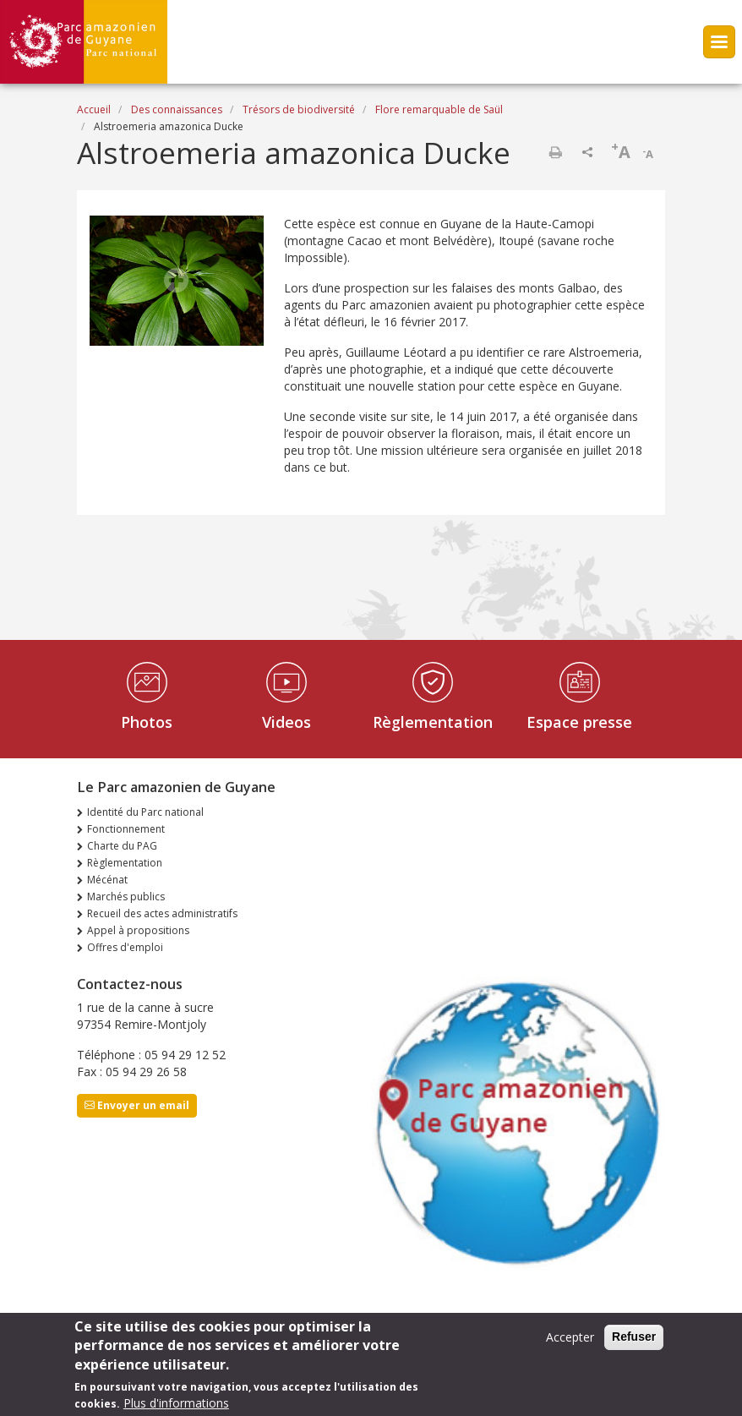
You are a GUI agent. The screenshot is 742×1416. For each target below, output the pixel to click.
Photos (146, 722)
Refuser (634, 1340)
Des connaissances (176, 109)
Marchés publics (126, 896)
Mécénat (107, 879)
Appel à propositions (138, 930)
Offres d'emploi (125, 947)
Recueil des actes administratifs (162, 913)
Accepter (570, 1340)
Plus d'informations (176, 1406)
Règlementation (433, 722)
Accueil (94, 109)
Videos (286, 722)
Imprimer (555, 152)
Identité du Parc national (145, 812)
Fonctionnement (126, 829)
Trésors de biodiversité (299, 109)
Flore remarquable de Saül (439, 109)
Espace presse (579, 722)
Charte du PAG (122, 846)
